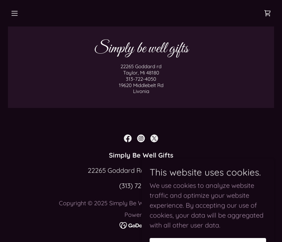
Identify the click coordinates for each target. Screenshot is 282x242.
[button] (14, 13)
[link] (267, 13)
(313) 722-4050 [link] (141, 185)
